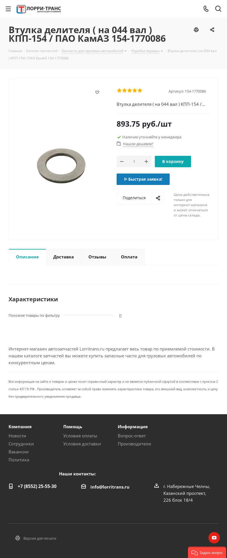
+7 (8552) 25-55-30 (37, 486)
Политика (19, 460)
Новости (17, 436)
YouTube (214, 537)
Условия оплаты (80, 436)
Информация (133, 426)
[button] (207, 552)
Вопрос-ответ (132, 436)
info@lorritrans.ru (109, 487)
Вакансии (19, 452)
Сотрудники (21, 444)
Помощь (72, 426)
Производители (134, 444)
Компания (20, 426)
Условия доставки (82, 444)
